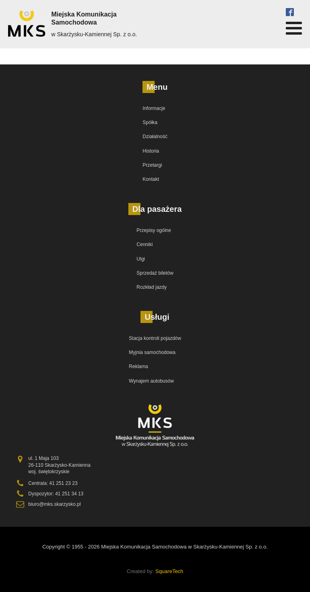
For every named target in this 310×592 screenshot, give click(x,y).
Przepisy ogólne (153, 230)
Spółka (149, 122)
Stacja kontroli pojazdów (155, 338)
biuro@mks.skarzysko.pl (54, 504)
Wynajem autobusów (151, 381)
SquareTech (169, 571)
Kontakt (150, 179)
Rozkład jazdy (151, 287)
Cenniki (144, 244)
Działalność (154, 136)
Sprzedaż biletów (154, 273)
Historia (150, 151)
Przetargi (152, 165)
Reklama (138, 366)
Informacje (153, 108)
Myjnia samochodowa (152, 352)
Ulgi (140, 259)
